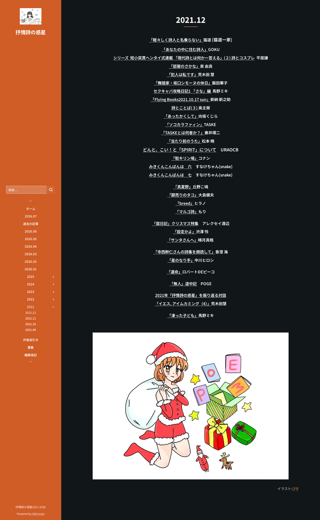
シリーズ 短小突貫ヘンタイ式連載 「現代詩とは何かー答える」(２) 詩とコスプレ (184, 58)
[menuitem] (30, 208)
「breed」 (185, 203)
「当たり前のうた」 (184, 141)
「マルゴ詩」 (186, 211)
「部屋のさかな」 (184, 66)
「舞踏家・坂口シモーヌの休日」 (183, 83)
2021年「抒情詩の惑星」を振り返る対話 (190, 295)
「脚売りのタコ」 (182, 195)
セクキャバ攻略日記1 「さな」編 (182, 91)
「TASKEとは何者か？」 (182, 132)
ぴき (295, 488)
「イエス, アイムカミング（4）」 (183, 303)
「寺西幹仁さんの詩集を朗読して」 (184, 252)
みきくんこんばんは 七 (170, 175)
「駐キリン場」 (184, 158)
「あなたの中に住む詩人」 (185, 49)
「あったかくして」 (181, 116)
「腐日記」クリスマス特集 (175, 223)
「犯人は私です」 (182, 74)
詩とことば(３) (184, 108)
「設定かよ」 (184, 231)
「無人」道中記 (183, 283)
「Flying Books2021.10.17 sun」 (180, 99)
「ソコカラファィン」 (184, 124)
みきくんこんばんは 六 (170, 166)
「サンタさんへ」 (182, 240)
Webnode (38, 514)
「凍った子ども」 (182, 315)
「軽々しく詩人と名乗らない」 (176, 40)
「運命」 (174, 272)
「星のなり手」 (180, 260)
